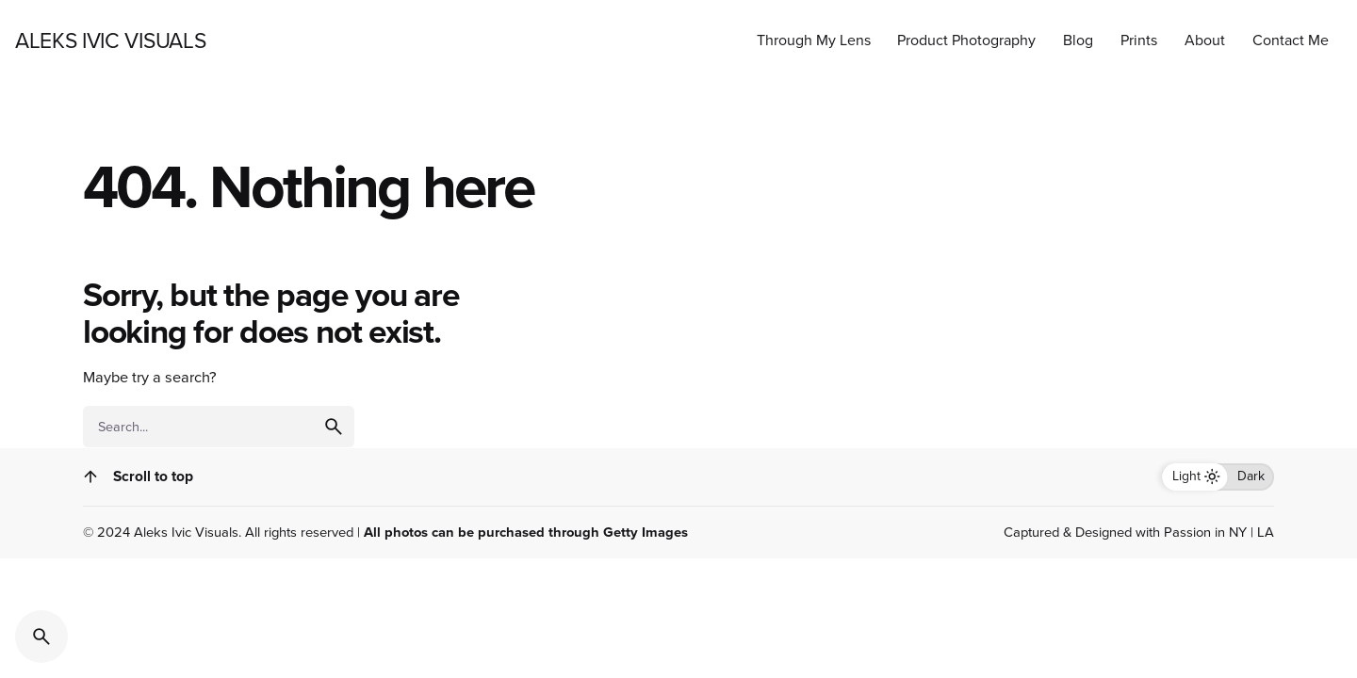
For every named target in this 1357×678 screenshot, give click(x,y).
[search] (333, 426)
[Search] (41, 636)
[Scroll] (90, 476)
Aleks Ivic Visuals (186, 532)
